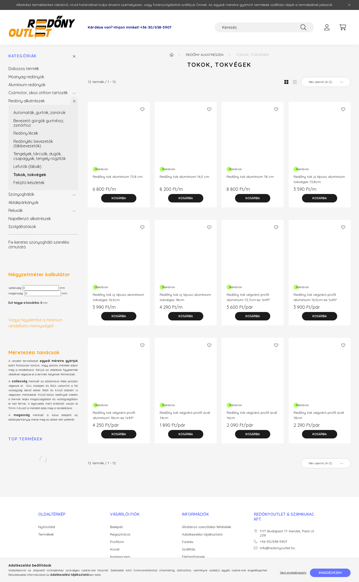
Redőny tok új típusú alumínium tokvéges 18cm (185, 297)
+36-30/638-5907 (155, 27)
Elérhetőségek (193, 557)
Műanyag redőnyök (26, 76)
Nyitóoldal (46, 527)
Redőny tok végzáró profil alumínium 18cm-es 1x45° (114, 415)
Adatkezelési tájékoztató (202, 534)
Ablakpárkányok (23, 202)
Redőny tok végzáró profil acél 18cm (319, 415)
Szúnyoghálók (21, 194)
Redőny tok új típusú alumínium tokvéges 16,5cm (118, 297)
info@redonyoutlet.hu (277, 548)
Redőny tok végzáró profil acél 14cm (185, 415)
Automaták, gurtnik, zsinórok (39, 112)
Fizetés (187, 542)
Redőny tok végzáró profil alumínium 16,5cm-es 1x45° (315, 297)
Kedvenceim (120, 557)
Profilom (117, 542)
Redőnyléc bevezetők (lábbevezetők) (33, 143)
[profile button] (327, 27)
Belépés (116, 527)
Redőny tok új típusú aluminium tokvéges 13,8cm (319, 179)
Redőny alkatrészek (26, 100)
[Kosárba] (118, 198)
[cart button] (343, 27)
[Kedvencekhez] (142, 109)
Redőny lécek (25, 133)
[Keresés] (264, 27)
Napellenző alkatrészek (29, 218)
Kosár (115, 549)
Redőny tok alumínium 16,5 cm (184, 176)
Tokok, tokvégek (29, 174)
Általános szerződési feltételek (206, 527)
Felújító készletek (28, 182)
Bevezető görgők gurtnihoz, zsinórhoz (38, 123)
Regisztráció (120, 534)
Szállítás (188, 549)
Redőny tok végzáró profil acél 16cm (252, 415)
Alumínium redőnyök (26, 84)
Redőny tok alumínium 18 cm (250, 176)
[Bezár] (349, 5)
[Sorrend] (326, 82)
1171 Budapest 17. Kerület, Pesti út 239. (287, 533)
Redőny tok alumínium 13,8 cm (118, 176)
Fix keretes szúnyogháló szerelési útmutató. (38, 244)
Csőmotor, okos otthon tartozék (38, 92)
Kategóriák (22, 56)
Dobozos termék (23, 68)
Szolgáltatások (22, 226)
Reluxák (15, 210)
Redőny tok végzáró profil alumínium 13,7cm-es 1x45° (248, 297)
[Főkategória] (172, 54)
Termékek (46, 534)
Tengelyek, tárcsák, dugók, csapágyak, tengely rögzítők (39, 156)
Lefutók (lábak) (27, 166)
